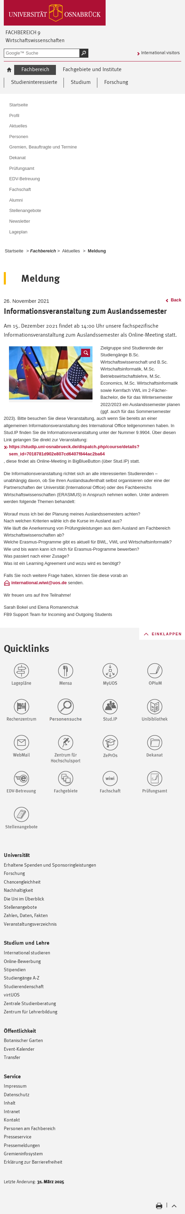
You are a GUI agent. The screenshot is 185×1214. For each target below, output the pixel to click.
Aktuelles (71, 250)
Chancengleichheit (22, 882)
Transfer (12, 1057)
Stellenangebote (20, 907)
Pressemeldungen (22, 1145)
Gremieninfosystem (23, 1153)
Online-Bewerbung (22, 961)
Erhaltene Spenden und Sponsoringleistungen (50, 865)
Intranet (12, 1111)
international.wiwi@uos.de (39, 582)
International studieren (27, 952)
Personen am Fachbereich (30, 1128)
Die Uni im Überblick (24, 899)
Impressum (15, 1086)
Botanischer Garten (23, 1040)
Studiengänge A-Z (21, 978)
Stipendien (15, 969)
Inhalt (10, 1103)
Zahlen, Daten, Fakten (26, 915)
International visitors (160, 52)
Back (176, 299)
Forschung (14, 873)
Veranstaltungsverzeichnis (30, 924)
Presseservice (17, 1136)
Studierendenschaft (24, 986)
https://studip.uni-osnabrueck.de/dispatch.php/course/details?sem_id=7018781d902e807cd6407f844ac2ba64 (74, 450)
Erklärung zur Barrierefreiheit (33, 1162)
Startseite (14, 250)
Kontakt (12, 1120)
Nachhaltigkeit (18, 890)
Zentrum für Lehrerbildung (30, 1011)
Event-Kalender (19, 1049)
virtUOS (12, 995)
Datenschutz (16, 1094)
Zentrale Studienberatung (30, 1003)
